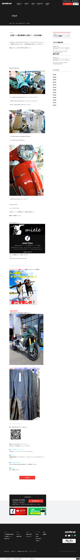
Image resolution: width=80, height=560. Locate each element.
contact (76, 1)
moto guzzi (38, 538)
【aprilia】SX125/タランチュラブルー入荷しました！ (61, 47)
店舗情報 (44, 534)
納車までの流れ (29, 534)
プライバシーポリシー (33, 551)
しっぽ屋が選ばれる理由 (8, 534)
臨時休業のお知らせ (56, 46)
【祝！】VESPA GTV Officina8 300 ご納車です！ (60, 51)
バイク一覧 (38, 532)
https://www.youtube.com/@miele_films (18, 258)
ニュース (18, 534)
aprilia (37, 536)
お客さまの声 (6, 538)
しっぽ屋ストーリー (8, 536)
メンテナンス (28, 536)
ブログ (44, 532)
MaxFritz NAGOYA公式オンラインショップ (19, 444)
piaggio (37, 540)
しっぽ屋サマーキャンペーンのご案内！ (31, 269)
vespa (37, 534)
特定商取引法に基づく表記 (22, 551)
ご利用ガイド (13, 551)
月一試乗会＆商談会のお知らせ (58, 52)
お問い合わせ (6, 551)
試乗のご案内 (19, 536)
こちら (19, 215)
